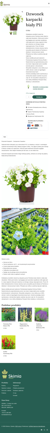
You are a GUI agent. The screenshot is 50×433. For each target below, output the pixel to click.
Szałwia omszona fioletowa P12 (40, 325)
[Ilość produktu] (28, 97)
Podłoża (4, 393)
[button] (22, 12)
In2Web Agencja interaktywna (37, 426)
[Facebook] (41, 430)
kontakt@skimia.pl (7, 414)
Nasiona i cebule (6, 388)
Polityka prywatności (18, 388)
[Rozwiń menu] (49, 3)
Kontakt (15, 395)
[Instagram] (47, 430)
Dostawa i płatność (18, 390)
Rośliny (4, 385)
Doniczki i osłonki (6, 390)
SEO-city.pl (18, 426)
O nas (14, 393)
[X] (44, 430)
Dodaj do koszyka (39, 97)
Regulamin (16, 385)
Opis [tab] (5, 136)
